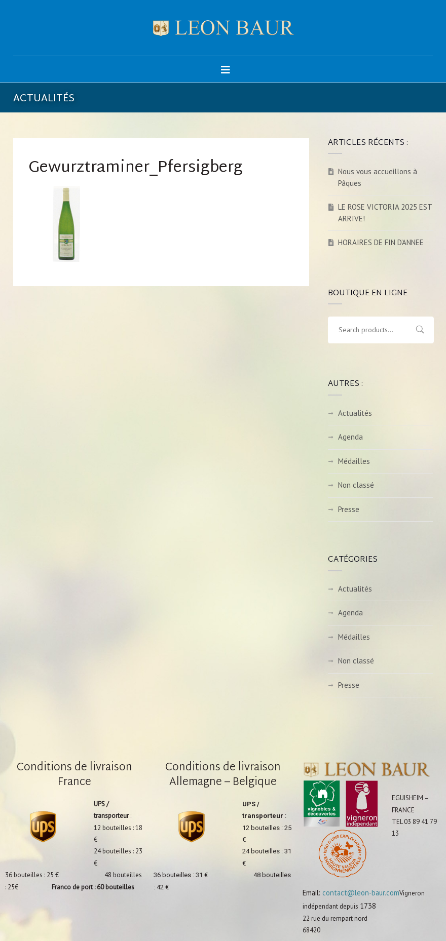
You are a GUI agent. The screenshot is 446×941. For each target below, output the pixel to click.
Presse (348, 509)
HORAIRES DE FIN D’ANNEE (381, 242)
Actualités (355, 413)
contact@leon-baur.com (360, 892)
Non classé (356, 485)
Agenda (350, 437)
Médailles (354, 461)
